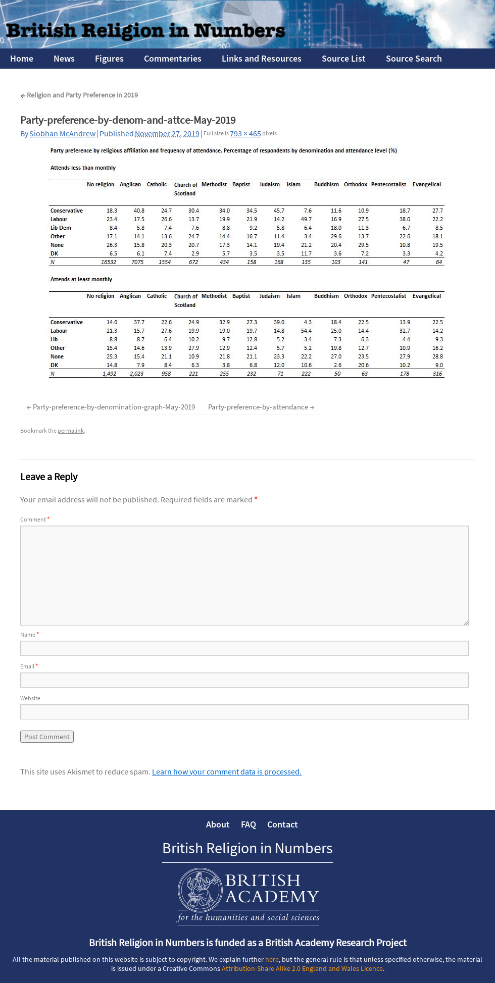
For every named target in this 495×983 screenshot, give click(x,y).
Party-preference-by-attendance (258, 406)
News (64, 58)
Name (29, 634)
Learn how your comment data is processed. (227, 771)
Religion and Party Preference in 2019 (79, 94)
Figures (109, 58)
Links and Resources (262, 58)
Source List (344, 58)
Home (21, 58)
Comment (34, 519)
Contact (282, 824)
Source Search (414, 58)
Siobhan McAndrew (62, 133)
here (272, 959)
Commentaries (173, 58)
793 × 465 (245, 133)
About (218, 824)
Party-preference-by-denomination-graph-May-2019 (114, 406)
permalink (71, 430)
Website (30, 698)
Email (29, 666)
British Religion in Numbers (247, 847)
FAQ (248, 824)
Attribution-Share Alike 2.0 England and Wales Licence (302, 968)
